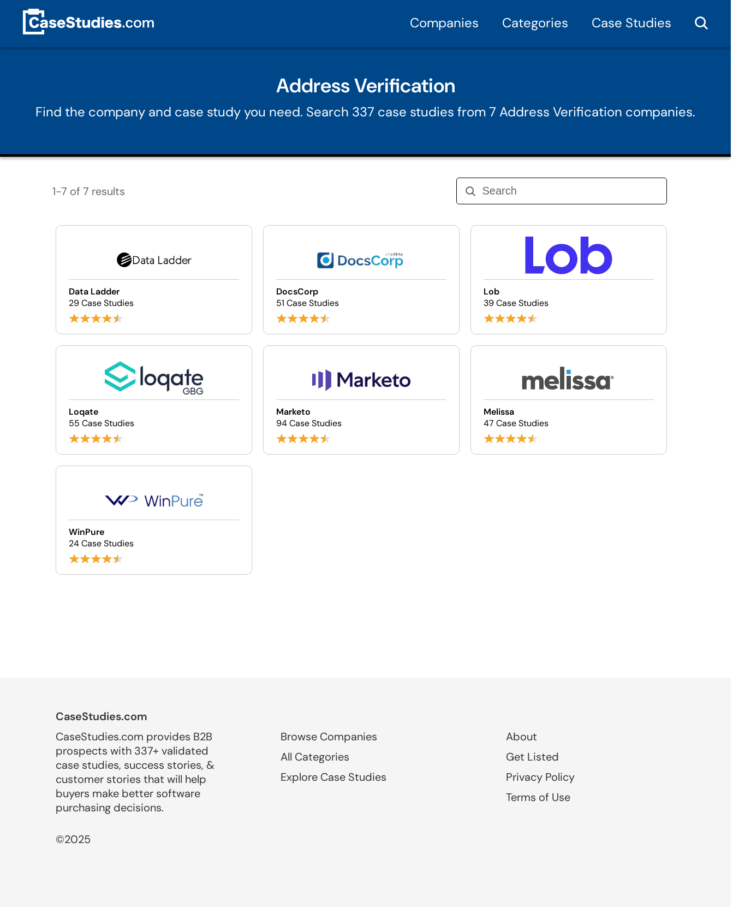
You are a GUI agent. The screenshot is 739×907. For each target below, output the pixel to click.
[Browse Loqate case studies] (154, 400)
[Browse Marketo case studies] (361, 400)
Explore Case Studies (333, 777)
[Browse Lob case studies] (568, 279)
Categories (535, 22)
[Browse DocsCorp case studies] (361, 279)
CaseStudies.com (101, 716)
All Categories (315, 757)
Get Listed (532, 757)
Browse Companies (329, 736)
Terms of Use (538, 797)
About (521, 736)
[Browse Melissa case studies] (568, 400)
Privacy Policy (540, 777)
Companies (444, 22)
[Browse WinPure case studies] (154, 520)
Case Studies (631, 22)
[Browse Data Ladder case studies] (154, 279)
